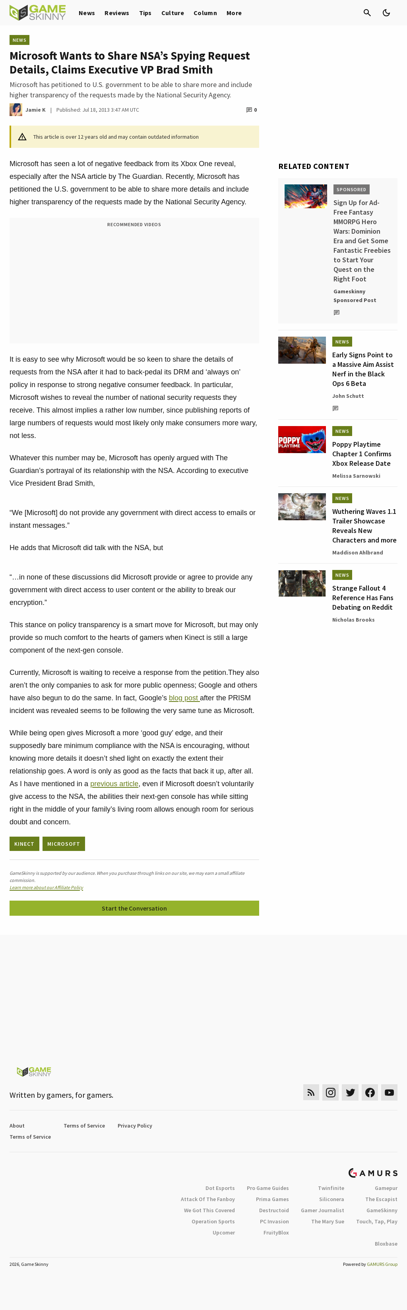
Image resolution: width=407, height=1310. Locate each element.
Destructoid (274, 1210)
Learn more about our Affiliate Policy (46, 887)
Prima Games (272, 1199)
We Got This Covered (209, 1210)
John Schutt (348, 395)
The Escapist (381, 1199)
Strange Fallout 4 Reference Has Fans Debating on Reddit (362, 597)
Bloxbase (386, 1243)
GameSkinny (381, 1210)
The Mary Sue (327, 1221)
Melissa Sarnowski (356, 475)
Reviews (117, 13)
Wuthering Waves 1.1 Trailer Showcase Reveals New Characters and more (364, 526)
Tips (145, 13)
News (87, 13)
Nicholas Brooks (353, 619)
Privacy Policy (135, 1125)
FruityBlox (276, 1232)
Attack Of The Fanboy (208, 1199)
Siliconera (331, 1199)
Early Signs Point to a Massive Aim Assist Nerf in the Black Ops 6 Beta (363, 369)
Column (205, 13)
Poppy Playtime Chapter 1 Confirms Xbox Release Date (361, 454)
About (17, 1125)
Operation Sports (213, 1221)
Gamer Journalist (322, 1210)
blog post (184, 698)
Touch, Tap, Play (376, 1221)
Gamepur (386, 1188)
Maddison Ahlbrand (357, 552)
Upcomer (224, 1232)
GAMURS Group (382, 1264)
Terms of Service (84, 1125)
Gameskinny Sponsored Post (354, 296)
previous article (114, 784)
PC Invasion (274, 1221)
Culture (172, 13)
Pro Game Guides (268, 1188)
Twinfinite (331, 1188)
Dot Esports (220, 1188)
